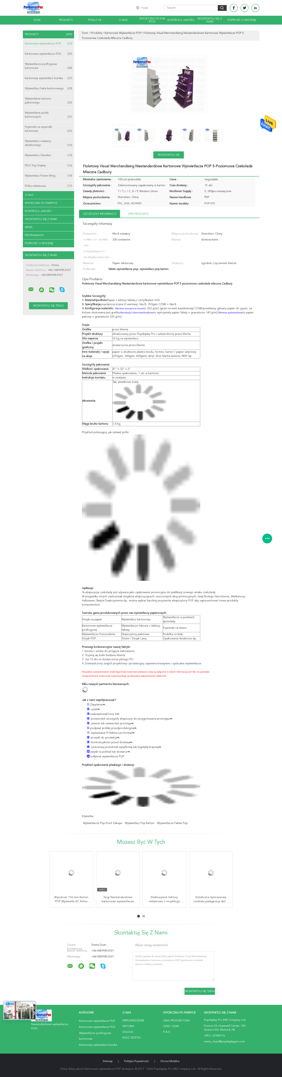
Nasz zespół (131, 1037)
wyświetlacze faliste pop (172, 823)
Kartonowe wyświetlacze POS (48, 54)
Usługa (127, 1032)
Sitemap (108, 1061)
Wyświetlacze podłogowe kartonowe (48, 66)
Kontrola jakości (181, 20)
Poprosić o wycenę (242, 20)
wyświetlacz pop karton (139, 823)
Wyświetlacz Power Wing (48, 176)
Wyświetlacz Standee (48, 155)
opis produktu (138, 214)
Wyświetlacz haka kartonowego (48, 88)
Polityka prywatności (136, 1061)
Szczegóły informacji (99, 214)
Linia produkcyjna (176, 1020)
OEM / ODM (171, 1026)
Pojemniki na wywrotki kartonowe (48, 129)
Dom (37, 20)
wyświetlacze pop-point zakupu (102, 823)
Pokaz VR (94, 20)
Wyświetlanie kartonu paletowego (48, 101)
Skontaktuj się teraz (169, 156)
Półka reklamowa (48, 186)
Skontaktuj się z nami (209, 20)
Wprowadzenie (133, 1020)
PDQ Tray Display (48, 166)
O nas (123, 20)
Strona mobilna (169, 1061)
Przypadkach (34, 235)
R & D (166, 1032)
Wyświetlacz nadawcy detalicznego (48, 143)
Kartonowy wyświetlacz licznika (48, 78)
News (29, 227)
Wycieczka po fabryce (152, 20)
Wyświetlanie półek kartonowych (48, 115)
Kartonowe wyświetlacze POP (48, 44)
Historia (128, 1026)
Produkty (66, 20)
